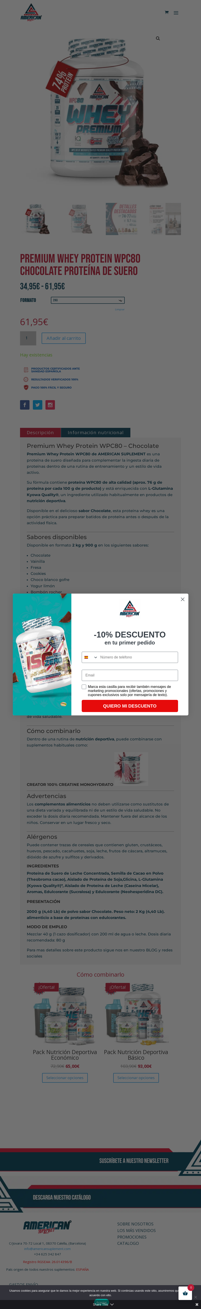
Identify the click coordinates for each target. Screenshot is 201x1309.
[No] (195, 1297)
